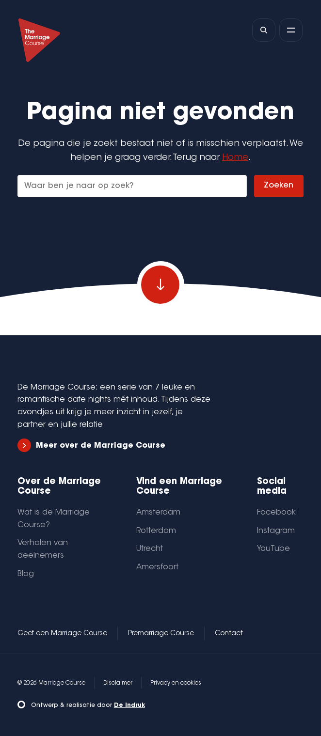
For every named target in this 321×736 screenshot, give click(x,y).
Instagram (276, 531)
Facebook (276, 513)
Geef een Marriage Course (62, 633)
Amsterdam (158, 513)
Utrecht (149, 549)
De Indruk (129, 705)
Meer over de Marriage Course (91, 445)
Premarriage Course (161, 633)
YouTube (273, 549)
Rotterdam (156, 531)
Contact (229, 633)
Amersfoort (157, 567)
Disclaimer (117, 683)
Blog (25, 574)
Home (235, 157)
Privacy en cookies (175, 683)
